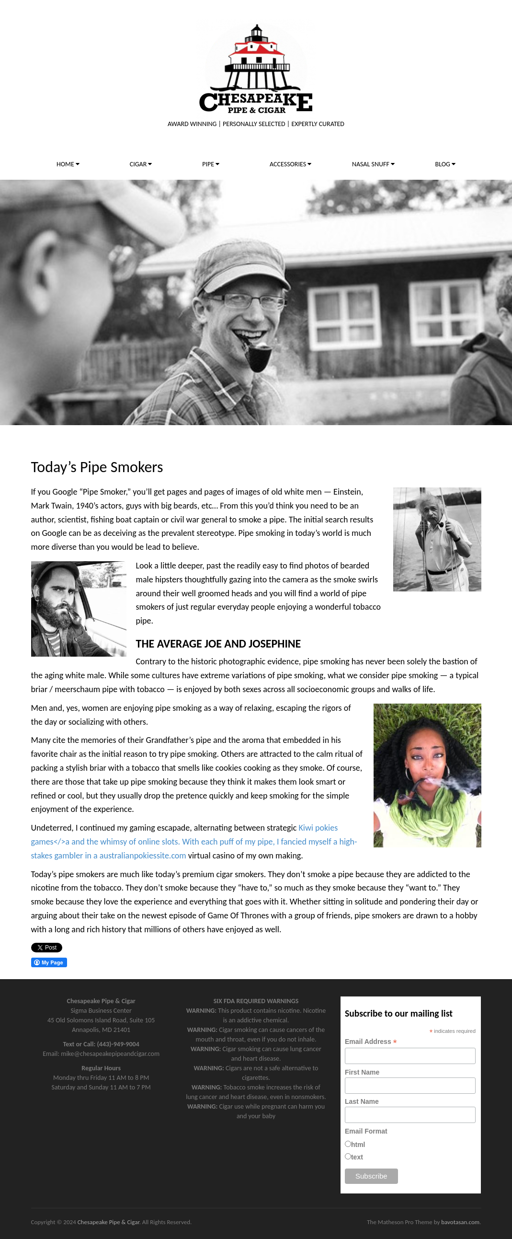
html (358, 1144)
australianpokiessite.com (143, 855)
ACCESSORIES (290, 164)
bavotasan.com (460, 1222)
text (357, 1157)
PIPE (210, 164)
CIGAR (141, 164)
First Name (362, 1072)
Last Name (362, 1101)
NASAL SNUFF (373, 164)
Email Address (371, 1041)
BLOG (445, 164)
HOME (68, 164)
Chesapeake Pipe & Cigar (108, 1222)
